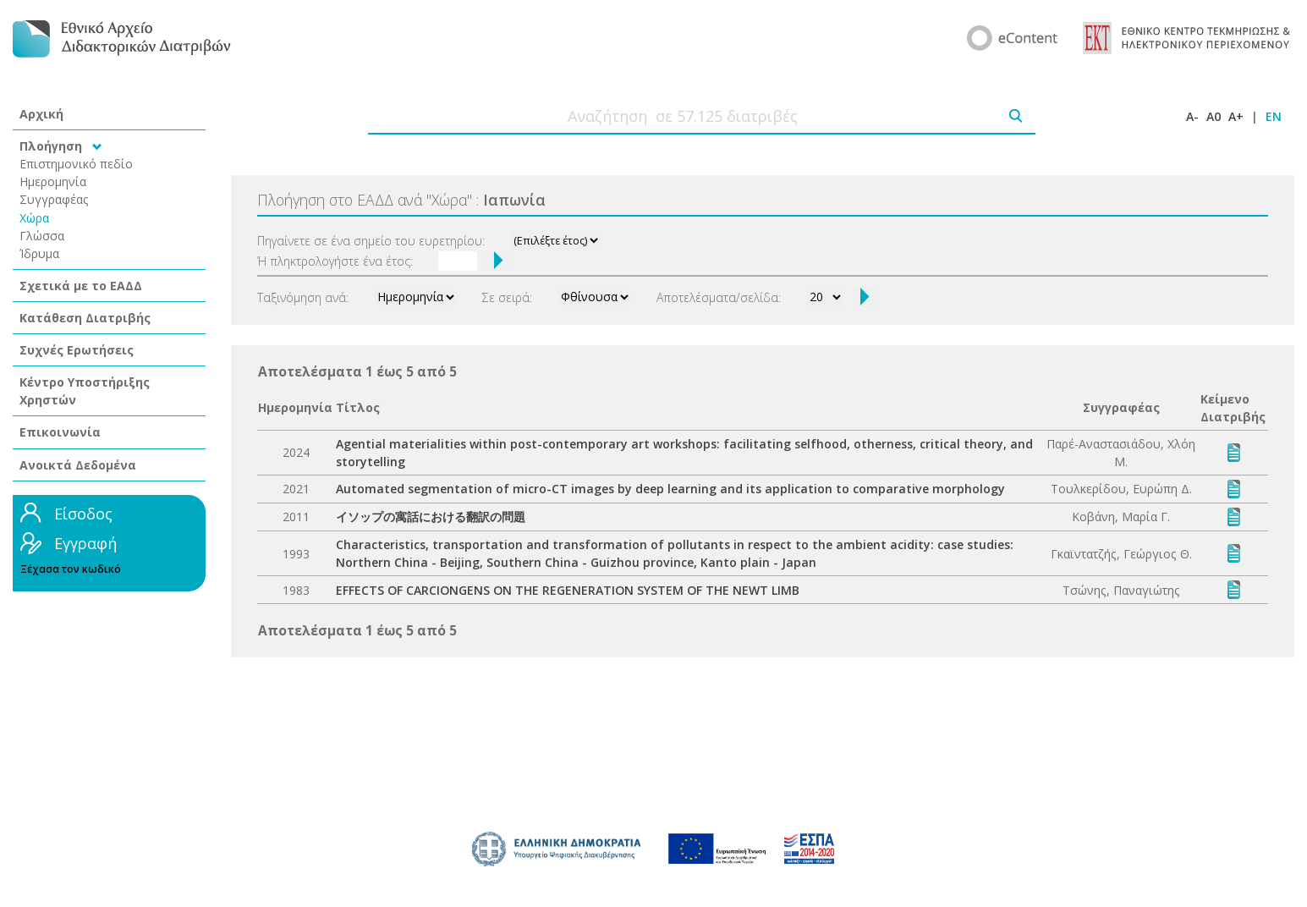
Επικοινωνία (60, 432)
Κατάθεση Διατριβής (85, 318)
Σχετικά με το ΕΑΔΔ (80, 286)
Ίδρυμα (39, 253)
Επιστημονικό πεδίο (76, 164)
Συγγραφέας (54, 199)
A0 (1213, 116)
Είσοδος (83, 513)
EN (1274, 116)
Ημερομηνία (52, 181)
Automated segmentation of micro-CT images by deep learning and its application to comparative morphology (670, 489)
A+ (1236, 116)
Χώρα (34, 218)
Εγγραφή (85, 543)
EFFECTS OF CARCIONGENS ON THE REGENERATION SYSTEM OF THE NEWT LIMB (567, 590)
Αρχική (41, 114)
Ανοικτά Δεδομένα (77, 465)
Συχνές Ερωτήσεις (76, 350)
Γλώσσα (41, 236)
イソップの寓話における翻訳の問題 (430, 516)
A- (1192, 116)
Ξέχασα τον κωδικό (70, 569)
